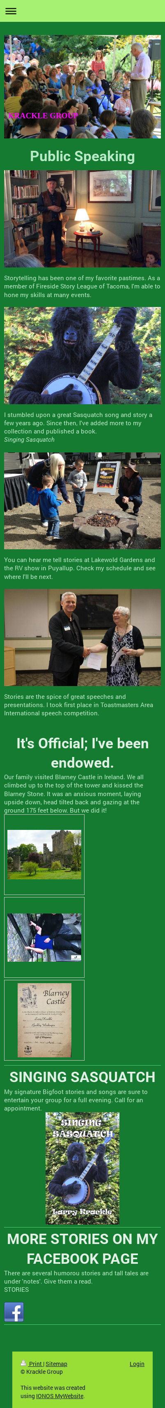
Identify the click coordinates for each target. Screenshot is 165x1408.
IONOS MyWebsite (59, 1396)
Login (137, 1364)
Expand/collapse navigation (82, 11)
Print (32, 1364)
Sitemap (56, 1364)
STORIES (16, 1289)
